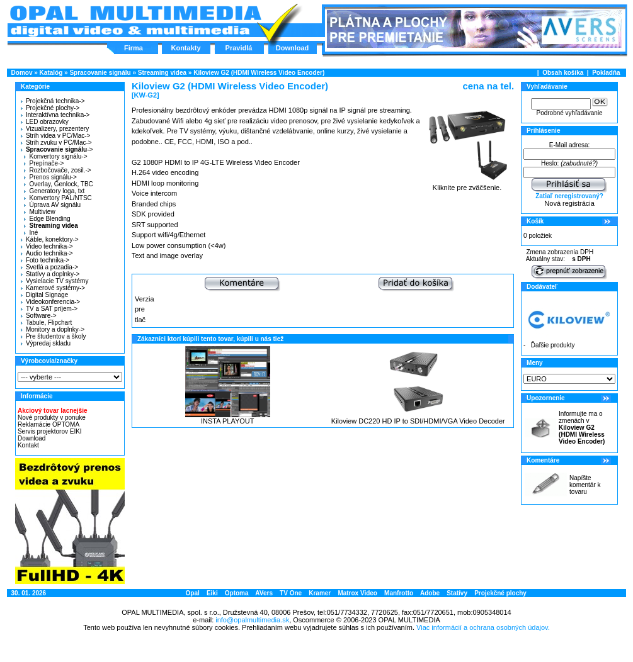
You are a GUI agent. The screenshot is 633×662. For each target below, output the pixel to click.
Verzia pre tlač (144, 309)
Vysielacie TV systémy (54, 281)
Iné (31, 232)
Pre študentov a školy (53, 336)
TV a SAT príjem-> (49, 308)
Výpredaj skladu (46, 343)
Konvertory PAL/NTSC (57, 197)
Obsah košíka (562, 72)
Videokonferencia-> (50, 301)
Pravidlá (239, 48)
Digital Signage (44, 294)
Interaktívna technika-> (55, 114)
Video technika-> (47, 246)
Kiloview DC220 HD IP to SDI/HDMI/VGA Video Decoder (418, 421)
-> (55, 149)
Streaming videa (162, 72)
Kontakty (185, 48)
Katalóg (51, 72)
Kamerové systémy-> (53, 287)
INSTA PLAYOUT (227, 421)
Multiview (39, 211)
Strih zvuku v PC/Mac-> (56, 142)
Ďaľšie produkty (553, 345)
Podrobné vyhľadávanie (569, 112)
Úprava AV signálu (52, 204)
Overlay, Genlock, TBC (58, 184)
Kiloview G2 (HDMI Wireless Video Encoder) (258, 72)
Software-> (39, 315)
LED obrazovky (45, 121)
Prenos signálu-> (50, 177)
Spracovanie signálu (99, 72)
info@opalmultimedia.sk (252, 620)
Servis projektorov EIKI (50, 431)
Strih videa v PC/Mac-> (56, 135)
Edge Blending (47, 218)
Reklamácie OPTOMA (48, 424)
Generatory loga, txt (54, 191)
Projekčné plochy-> (50, 107)
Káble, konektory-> (50, 239)
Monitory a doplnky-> (52, 329)
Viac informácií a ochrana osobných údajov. (483, 627)
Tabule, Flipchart (46, 322)
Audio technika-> (47, 253)
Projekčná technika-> (53, 101)
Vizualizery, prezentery (55, 128)
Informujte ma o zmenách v (582, 427)
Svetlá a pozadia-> (49, 267)
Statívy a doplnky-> (50, 274)
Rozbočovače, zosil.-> (57, 170)
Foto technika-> (45, 260)
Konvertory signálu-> (55, 156)
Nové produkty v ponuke (52, 417)
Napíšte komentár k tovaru (584, 484)
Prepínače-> (44, 163)
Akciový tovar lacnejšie (53, 410)
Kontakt (28, 445)
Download (292, 48)
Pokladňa (606, 72)
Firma (133, 48)
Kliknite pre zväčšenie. (467, 184)
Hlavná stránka (135, 21)
